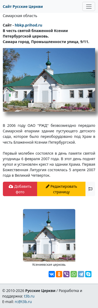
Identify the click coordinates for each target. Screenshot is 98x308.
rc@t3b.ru (23, 301)
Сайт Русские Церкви (23, 6)
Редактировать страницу (61, 189)
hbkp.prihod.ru (28, 25)
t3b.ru (29, 296)
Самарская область (20, 15)
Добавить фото (20, 189)
